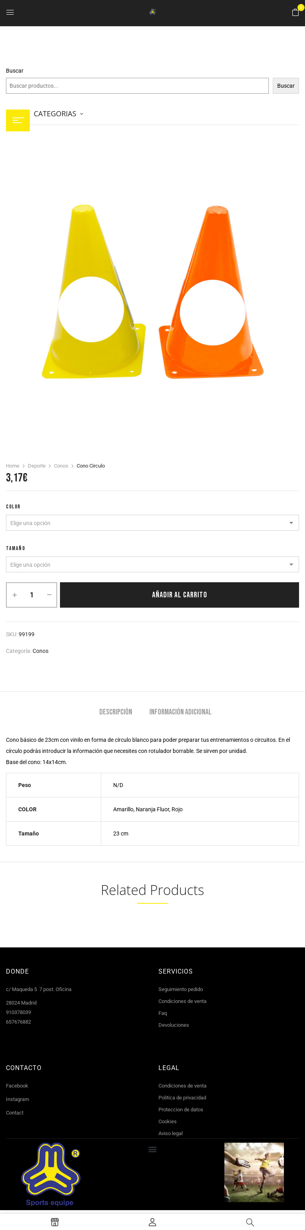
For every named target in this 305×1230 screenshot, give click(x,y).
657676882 (18, 1022)
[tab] (115, 713)
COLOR (13, 506)
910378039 (18, 1012)
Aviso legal (170, 1133)
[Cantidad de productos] (31, 595)
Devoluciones (173, 1025)
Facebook (17, 1086)
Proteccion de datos (180, 1110)
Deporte (37, 466)
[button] (295, 13)
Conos (61, 466)
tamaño (15, 548)
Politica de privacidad (182, 1098)
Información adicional (180, 712)
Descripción (115, 712)
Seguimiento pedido (180, 989)
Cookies (167, 1121)
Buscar (14, 70)
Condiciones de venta (182, 1001)
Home (12, 466)
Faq (162, 1013)
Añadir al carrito (179, 595)
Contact (14, 1113)
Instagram (17, 1099)
